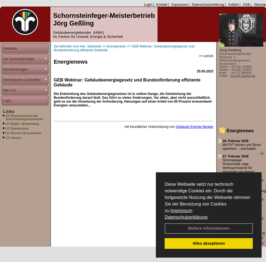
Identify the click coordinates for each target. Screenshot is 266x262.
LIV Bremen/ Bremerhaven (23, 133)
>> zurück (206, 56)
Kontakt (161, 5)
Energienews (240, 130)
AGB (246, 5)
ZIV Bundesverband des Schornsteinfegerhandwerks (24, 117)
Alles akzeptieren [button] (208, 243)
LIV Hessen (13, 137)
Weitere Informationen (209, 228)
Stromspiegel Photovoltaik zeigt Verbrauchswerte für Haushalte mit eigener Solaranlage (238, 168)
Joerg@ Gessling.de (242, 75)
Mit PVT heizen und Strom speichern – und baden (241, 147)
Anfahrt (233, 5)
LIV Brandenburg (17, 128)
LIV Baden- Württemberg (22, 123)
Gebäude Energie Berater (194, 127)
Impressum (181, 210)
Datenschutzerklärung (186, 217)
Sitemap (260, 5)
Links (9, 111)
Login (148, 5)
